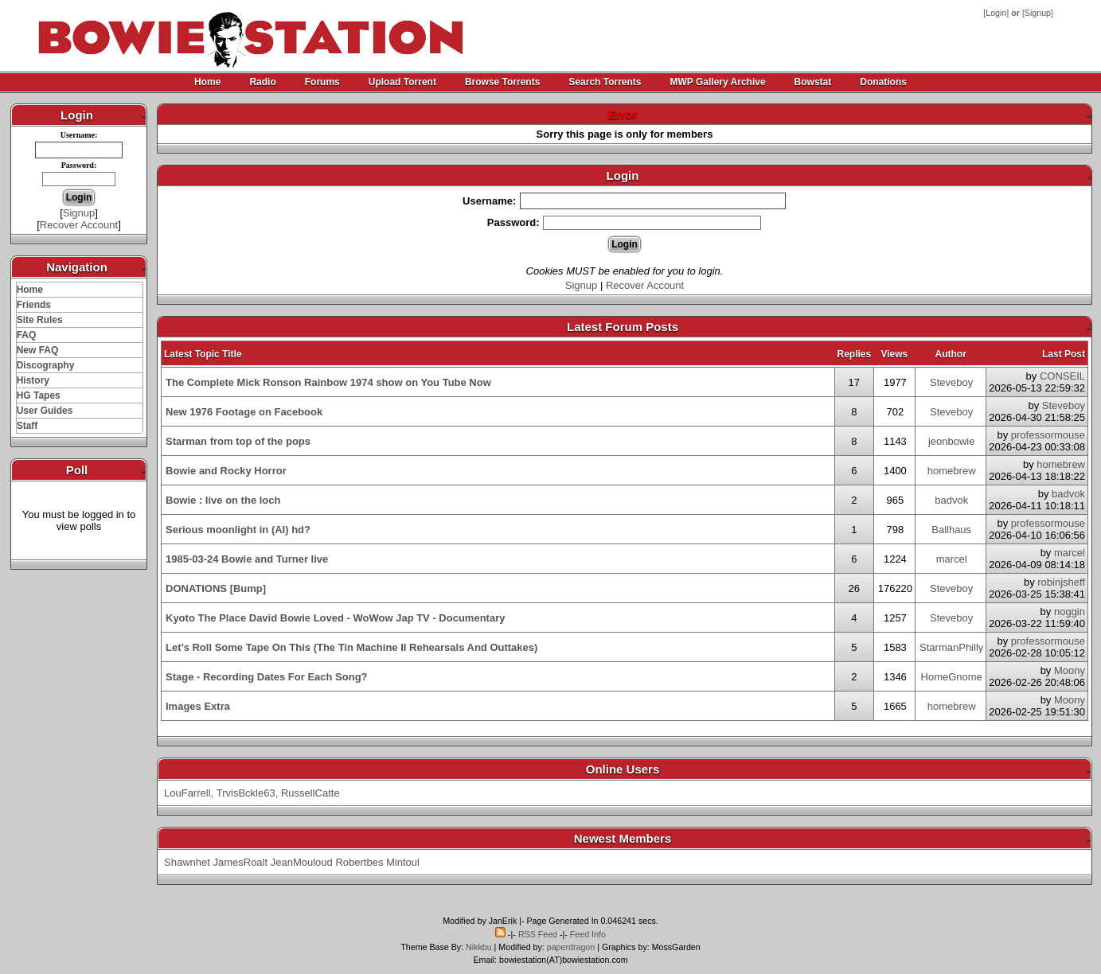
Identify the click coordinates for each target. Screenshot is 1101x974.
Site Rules (40, 319)
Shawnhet (187, 862)
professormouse (1048, 435)
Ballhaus (951, 530)
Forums (322, 82)
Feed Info (588, 934)
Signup (1038, 13)
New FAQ (38, 350)
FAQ (27, 335)
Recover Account (79, 225)
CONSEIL (1062, 376)
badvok (951, 500)
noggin (1069, 612)
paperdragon (571, 947)
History (33, 380)
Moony (1069, 670)
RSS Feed (537, 934)
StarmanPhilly (951, 647)
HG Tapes (39, 395)
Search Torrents (604, 82)
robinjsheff (1061, 582)
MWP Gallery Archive (718, 82)
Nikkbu (479, 947)
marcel (951, 559)
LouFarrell (187, 793)
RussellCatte (310, 793)
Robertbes (359, 862)
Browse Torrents (502, 82)
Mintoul (403, 862)
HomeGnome (951, 677)
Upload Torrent (402, 82)
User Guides (45, 410)
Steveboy (951, 382)
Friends (34, 304)
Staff (27, 425)
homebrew (951, 471)
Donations (883, 82)
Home (207, 82)
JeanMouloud (302, 862)
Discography (46, 365)
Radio (262, 82)
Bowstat (813, 82)
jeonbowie (951, 441)
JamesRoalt (240, 862)
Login (996, 13)
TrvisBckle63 (246, 793)
